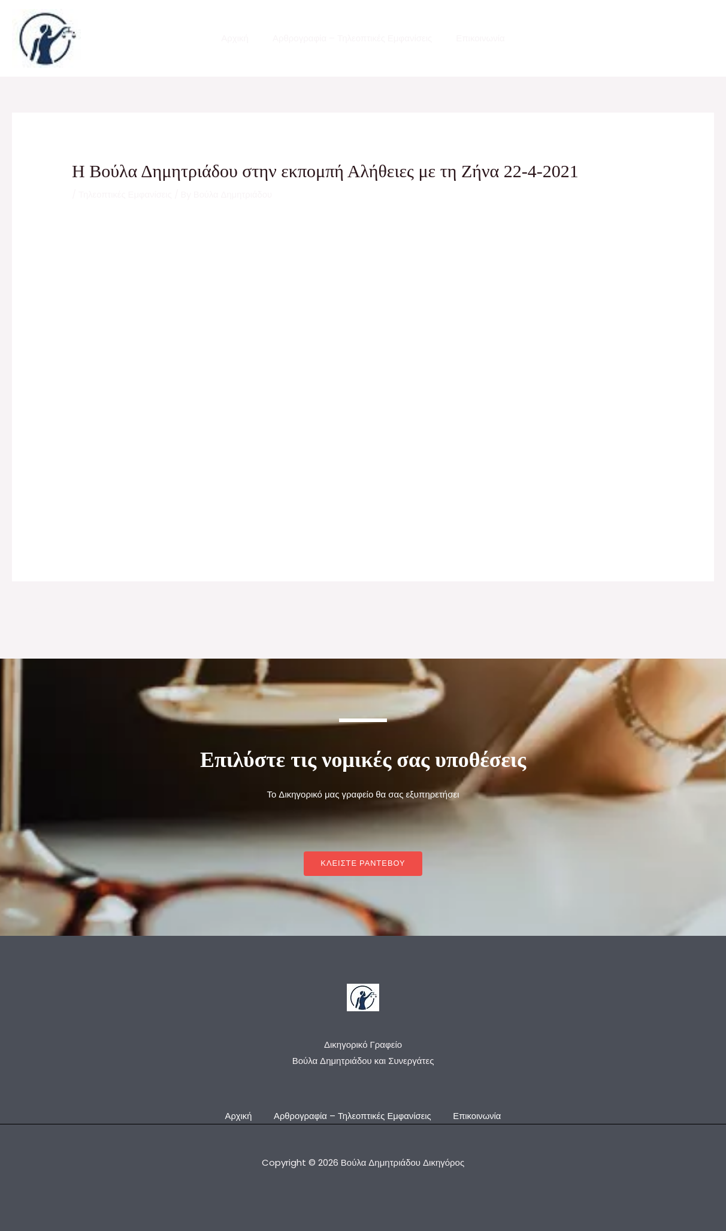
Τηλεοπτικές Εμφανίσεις (125, 194)
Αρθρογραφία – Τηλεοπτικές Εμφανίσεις (352, 38)
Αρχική (241, 38)
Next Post (685, 610)
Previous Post (48, 610)
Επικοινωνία (474, 38)
